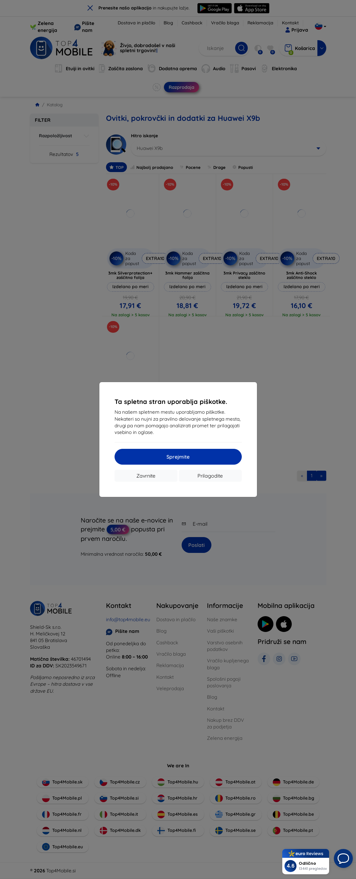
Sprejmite (178, 457)
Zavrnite (145, 476)
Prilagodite (210, 476)
